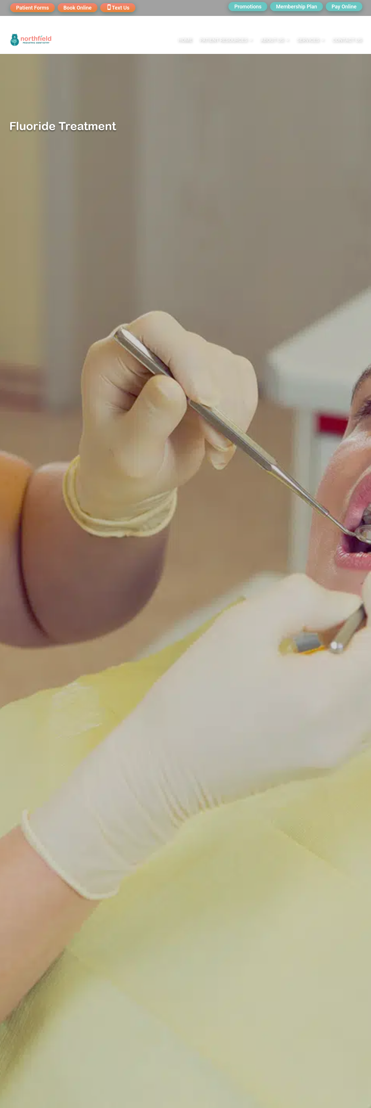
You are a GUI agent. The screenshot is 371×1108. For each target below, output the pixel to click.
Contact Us (347, 40)
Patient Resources (223, 40)
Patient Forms (32, 8)
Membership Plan (296, 6)
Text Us (121, 8)
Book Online (77, 8)
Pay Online (344, 6)
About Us (272, 40)
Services (308, 40)
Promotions (247, 6)
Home (185, 40)
